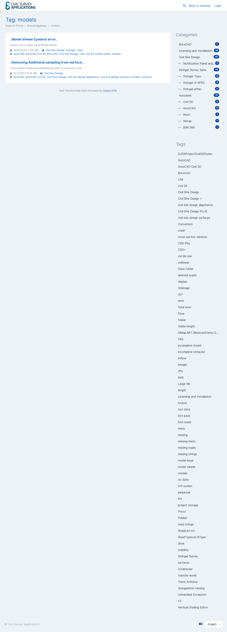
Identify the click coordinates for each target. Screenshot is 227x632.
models (116, 53)
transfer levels (187, 575)
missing (182, 435)
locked (182, 403)
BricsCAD (52, 53)
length (182, 390)
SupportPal (110, 90)
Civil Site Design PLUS (192, 211)
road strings (186, 524)
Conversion (185, 224)
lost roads (184, 422)
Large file (184, 384)
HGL (181, 339)
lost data (184, 409)
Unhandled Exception (192, 594)
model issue (185, 460)
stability (183, 550)
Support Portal (14, 25)
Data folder (185, 269)
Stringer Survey (188, 556)
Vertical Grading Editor (193, 607)
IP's (180, 371)
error (181, 301)
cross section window (192, 237)
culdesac (184, 262)
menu (181, 428)
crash (181, 230)
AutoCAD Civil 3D (36, 53)
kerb (181, 377)
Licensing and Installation (194, 396)
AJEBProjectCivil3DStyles (195, 154)
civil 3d (89, 53)
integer (182, 364)
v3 (179, 601)
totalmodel (185, 569)
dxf (180, 294)
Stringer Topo (74, 50)
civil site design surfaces (115, 76)
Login (217, 5)
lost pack (184, 415)
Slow (181, 543)
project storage (188, 505)
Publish (182, 518)
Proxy (182, 511)
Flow (181, 313)
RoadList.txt (186, 530)
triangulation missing (191, 588)
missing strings (187, 454)
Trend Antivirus (188, 582)
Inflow (182, 358)
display (182, 281)
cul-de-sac (185, 256)
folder (182, 320)
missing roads (187, 447)
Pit (180, 499)
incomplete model (189, 345)
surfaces (146, 76)
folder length (186, 326)
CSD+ (182, 249)
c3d (82, 53)
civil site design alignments (83, 76)
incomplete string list (191, 352)
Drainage (184, 288)
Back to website (200, 5)
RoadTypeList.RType (192, 537)
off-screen (185, 486)
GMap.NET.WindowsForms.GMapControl (199, 332)
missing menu (186, 441)
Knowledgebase (37, 25)
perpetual (184, 492)
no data (183, 479)
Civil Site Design (55, 50)
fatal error (184, 307)
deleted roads (187, 275)
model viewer (103, 53)
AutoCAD (18, 53)
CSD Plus (184, 243)
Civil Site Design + (190, 198)
